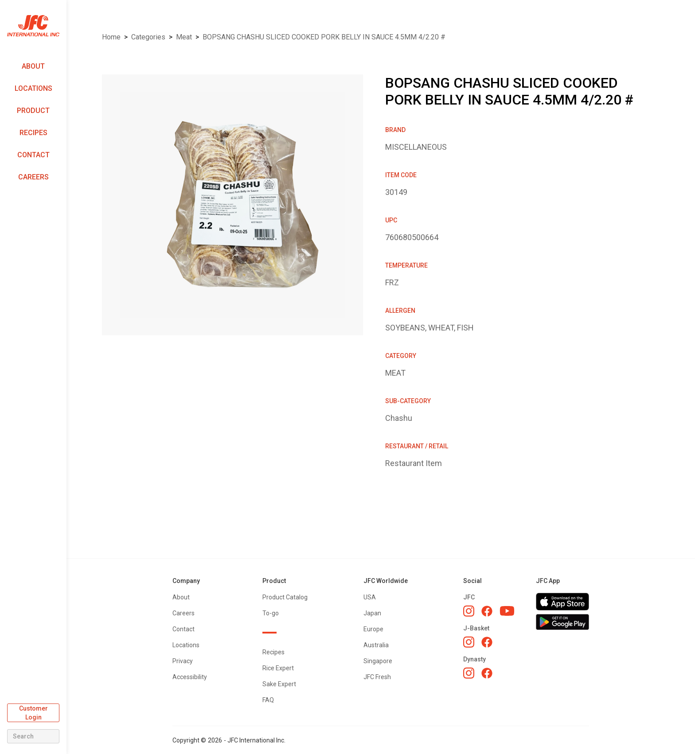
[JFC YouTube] (507, 611)
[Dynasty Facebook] (486, 673)
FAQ (268, 699)
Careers (33, 177)
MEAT (184, 37)
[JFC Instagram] (468, 611)
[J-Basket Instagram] (468, 642)
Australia (376, 645)
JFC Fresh (377, 676)
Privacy (182, 661)
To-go (270, 613)
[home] (33, 26)
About (33, 66)
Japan (372, 613)
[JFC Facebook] (486, 611)
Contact (33, 155)
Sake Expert (279, 684)
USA (369, 597)
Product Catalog (285, 597)
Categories (148, 37)
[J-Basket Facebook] (486, 642)
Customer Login (33, 713)
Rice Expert (278, 668)
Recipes (33, 132)
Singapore (377, 661)
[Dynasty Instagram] (468, 673)
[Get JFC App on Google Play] (562, 622)
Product (33, 110)
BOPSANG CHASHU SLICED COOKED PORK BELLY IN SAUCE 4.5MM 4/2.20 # (324, 37)
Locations (33, 88)
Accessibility (189, 676)
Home (111, 37)
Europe (373, 629)
